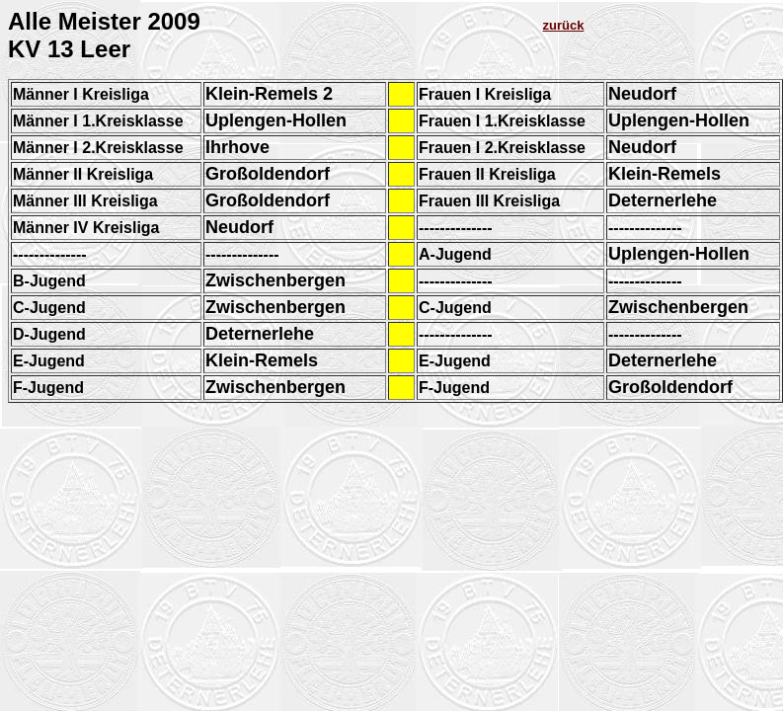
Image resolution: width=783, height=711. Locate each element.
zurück (564, 25)
